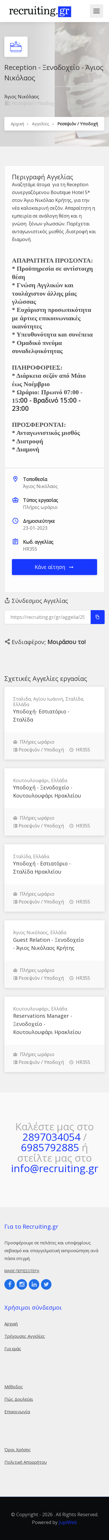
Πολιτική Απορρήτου (25, 1462)
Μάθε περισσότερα (21, 1270)
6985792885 (50, 1147)
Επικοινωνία (17, 1411)
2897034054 (51, 1137)
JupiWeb (68, 1522)
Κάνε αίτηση (54, 566)
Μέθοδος (13, 1386)
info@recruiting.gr (54, 1168)
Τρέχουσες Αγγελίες (24, 1336)
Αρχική (17, 123)
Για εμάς (12, 1348)
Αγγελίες (40, 123)
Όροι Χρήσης (17, 1449)
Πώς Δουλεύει (18, 1399)
